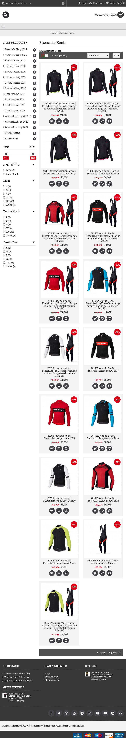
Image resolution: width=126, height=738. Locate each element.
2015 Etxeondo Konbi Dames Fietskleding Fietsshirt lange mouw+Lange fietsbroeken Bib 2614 (102, 107)
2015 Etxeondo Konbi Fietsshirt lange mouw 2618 (59, 437)
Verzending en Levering (16, 673)
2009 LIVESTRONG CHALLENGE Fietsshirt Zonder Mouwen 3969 (102, 674)
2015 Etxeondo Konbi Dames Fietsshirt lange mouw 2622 (103, 172)
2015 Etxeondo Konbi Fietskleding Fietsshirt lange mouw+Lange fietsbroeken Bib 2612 (59, 372)
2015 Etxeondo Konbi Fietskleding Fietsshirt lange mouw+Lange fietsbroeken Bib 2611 (102, 304)
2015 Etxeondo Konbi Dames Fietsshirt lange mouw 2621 (59, 172)
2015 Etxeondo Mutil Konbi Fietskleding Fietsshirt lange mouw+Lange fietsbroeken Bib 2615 (59, 626)
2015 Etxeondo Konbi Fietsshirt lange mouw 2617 (103, 369)
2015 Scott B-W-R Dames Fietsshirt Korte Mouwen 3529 (20, 696)
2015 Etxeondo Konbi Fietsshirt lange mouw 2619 (103, 437)
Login (47, 673)
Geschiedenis (51, 679)
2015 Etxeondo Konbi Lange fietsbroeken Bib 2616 (102, 562)
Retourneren (51, 676)
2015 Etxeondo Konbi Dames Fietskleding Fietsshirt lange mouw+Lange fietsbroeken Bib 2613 (59, 107)
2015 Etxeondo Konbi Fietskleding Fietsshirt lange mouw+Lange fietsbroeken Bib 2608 (59, 237)
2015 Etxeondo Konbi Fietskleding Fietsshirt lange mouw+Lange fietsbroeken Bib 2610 (59, 304)
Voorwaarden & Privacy (15, 677)
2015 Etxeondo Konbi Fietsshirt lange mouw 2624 (59, 562)
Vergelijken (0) (59, 55)
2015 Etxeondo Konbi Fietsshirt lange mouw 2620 (59, 499)
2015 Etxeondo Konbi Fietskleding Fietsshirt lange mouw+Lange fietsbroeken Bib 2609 (102, 237)
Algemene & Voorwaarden (17, 680)
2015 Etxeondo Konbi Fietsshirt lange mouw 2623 (103, 499)
